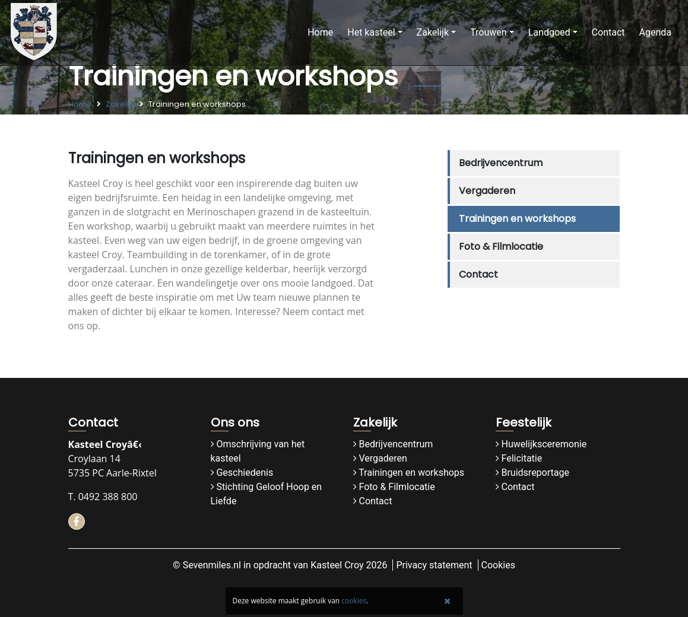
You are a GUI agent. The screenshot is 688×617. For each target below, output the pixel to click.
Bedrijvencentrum (501, 163)
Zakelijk (120, 104)
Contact (608, 32)
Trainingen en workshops (517, 218)
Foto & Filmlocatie (501, 246)
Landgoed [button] (549, 32)
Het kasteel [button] (371, 32)
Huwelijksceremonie (543, 444)
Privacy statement (434, 565)
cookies (353, 601)
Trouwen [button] (488, 32)
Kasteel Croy (336, 565)
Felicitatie (521, 458)
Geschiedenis (244, 472)
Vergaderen (487, 191)
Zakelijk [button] (433, 32)
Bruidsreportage (535, 472)
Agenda (655, 32)
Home (320, 32)
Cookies (498, 565)
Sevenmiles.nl (212, 565)
